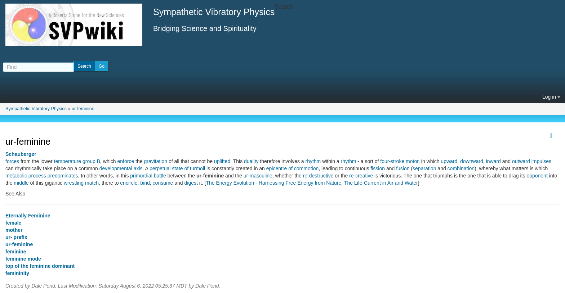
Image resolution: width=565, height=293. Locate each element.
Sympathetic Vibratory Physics (36, 108)
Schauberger (20, 154)
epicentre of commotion (292, 168)
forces (12, 161)
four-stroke (392, 161)
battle (160, 176)
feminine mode (23, 259)
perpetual (160, 168)
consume (163, 183)
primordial (141, 176)
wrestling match (81, 183)
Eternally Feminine (27, 215)
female (13, 223)
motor (412, 161)
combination (461, 168)
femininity (17, 273)
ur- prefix (16, 237)
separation (424, 168)
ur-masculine (258, 176)
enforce (125, 161)
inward (493, 161)
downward (471, 161)
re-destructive (318, 176)
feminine (15, 251)
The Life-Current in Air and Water (381, 183)
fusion (402, 168)
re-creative (361, 176)
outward (521, 161)
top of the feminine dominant (40, 266)
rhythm (313, 161)
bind (145, 183)
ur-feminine (83, 108)
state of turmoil (188, 168)
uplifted (222, 161)
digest (191, 183)
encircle (128, 183)
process (37, 176)
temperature (67, 161)
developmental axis (121, 168)
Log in (551, 97)
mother (13, 230)
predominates (63, 176)
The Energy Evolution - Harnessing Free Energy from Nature (273, 183)
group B (91, 161)
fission (377, 168)
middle (21, 183)
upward (449, 161)
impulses (541, 161)
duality (251, 161)
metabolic (16, 176)
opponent (536, 176)
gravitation (155, 161)
